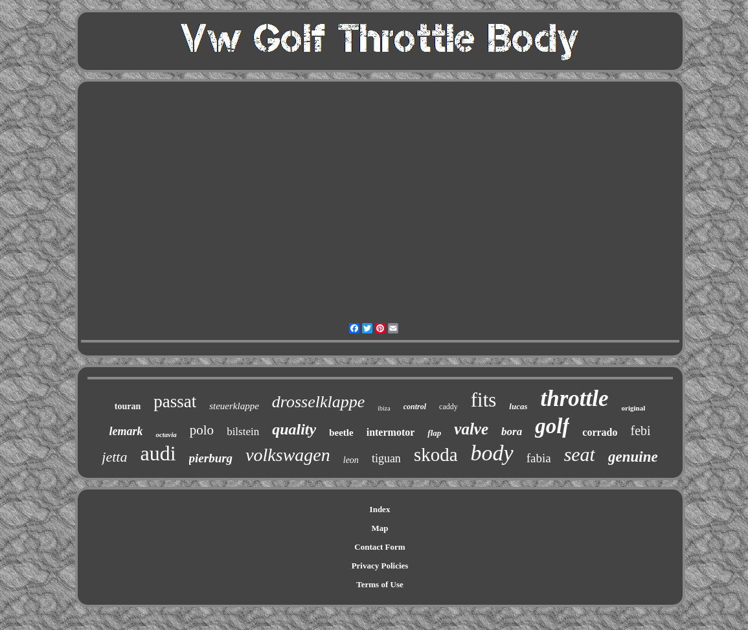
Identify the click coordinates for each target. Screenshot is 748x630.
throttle (575, 398)
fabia (539, 458)
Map (380, 528)
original (634, 408)
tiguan (386, 458)
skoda (436, 454)
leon (351, 460)
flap (434, 433)
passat (174, 401)
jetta (114, 457)
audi (158, 453)
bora (511, 431)
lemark (125, 431)
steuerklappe (234, 406)
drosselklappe (318, 401)
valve (471, 429)
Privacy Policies (380, 565)
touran (128, 406)
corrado (599, 432)
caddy (448, 406)
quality (294, 429)
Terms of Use (379, 584)
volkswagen (287, 455)
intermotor (391, 432)
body (492, 453)
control (414, 406)
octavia (165, 434)
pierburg (211, 458)
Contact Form (379, 547)
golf (552, 426)
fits (484, 399)
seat (579, 454)
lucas (518, 406)
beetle (341, 432)
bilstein (243, 431)
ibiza (384, 408)
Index (380, 509)
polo (202, 430)
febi (641, 430)
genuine (633, 457)
